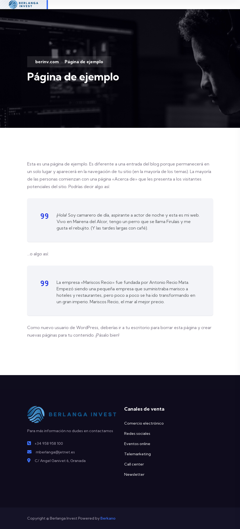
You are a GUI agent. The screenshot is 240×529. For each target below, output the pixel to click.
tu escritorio (138, 327)
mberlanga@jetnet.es (55, 452)
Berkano (108, 518)
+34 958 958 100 (48, 443)
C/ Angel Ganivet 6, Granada (60, 460)
